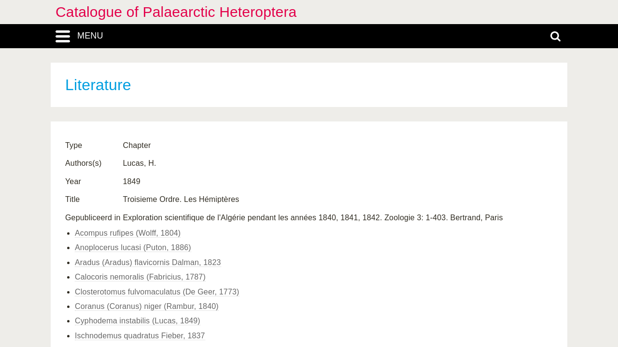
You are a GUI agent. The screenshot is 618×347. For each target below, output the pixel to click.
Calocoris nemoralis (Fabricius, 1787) (140, 277)
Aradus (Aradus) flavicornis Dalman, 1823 (148, 262)
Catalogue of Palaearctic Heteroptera (176, 12)
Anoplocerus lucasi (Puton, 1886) (133, 247)
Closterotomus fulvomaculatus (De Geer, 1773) (157, 292)
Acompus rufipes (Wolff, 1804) (128, 233)
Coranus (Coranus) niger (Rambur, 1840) (147, 306)
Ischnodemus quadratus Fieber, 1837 (140, 336)
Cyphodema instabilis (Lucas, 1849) (137, 321)
